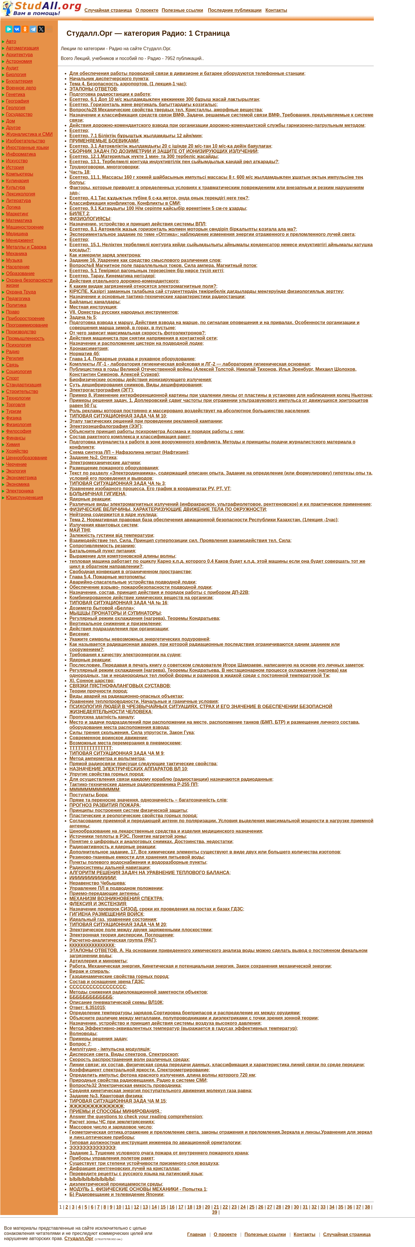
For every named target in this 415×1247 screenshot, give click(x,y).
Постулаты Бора (88, 794)
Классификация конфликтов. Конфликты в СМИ (124, 203)
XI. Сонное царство (91, 680)
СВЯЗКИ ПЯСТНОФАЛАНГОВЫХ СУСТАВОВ (119, 685)
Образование (20, 273)
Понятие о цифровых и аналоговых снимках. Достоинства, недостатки (150, 841)
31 (305, 1207)
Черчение (16, 464)
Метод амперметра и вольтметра (107, 758)
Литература (18, 200)
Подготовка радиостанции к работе (109, 94)
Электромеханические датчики (104, 462)
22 (225, 1207)
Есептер (78, 130)
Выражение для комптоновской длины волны (122, 556)
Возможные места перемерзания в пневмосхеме (125, 742)
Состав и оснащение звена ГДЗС (106, 981)
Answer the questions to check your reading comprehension (135, 1116)
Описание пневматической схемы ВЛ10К (115, 1002)
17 (180, 1207)
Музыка (14, 260)
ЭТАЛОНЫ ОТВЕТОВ (93, 88)
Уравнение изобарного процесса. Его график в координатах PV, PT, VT (149, 488)
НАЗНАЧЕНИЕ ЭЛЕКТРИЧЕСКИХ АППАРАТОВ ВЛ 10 (128, 768)
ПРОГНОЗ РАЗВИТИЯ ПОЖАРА (104, 805)
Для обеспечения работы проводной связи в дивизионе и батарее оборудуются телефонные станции (186, 73)
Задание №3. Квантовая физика (105, 1095)
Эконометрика (21, 477)
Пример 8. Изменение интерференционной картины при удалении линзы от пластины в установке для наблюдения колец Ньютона (220, 395)
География (17, 101)
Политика (16, 305)
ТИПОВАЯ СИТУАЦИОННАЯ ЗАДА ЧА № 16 (118, 602)
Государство (19, 114)
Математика (19, 220)
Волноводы (82, 1033)
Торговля (15, 404)
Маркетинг (17, 213)
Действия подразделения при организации (118, 628)
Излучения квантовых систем (103, 524)
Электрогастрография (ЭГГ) (101, 390)
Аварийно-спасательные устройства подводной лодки (132, 582)
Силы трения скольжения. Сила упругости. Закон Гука (131, 732)
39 (214, 1212)
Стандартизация (23, 384)
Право (13, 311)
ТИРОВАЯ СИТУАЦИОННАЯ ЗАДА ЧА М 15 (117, 1101)
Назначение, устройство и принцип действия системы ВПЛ (137, 223)
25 (252, 1207)
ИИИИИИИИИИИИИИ (92, 877)
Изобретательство (25, 140)
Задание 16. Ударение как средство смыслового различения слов (144, 260)
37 (358, 1207)
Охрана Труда (21, 291)
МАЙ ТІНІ (79, 530)
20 (207, 1207)
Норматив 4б (84, 353)
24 (243, 1207)
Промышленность (25, 338)
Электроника (20, 490)
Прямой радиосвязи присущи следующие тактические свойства (142, 763)
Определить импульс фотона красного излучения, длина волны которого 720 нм (162, 1075)
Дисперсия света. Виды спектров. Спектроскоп (123, 1054)
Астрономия (19, 61)
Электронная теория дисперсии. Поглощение (121, 934)
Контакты (276, 10)
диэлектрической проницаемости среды (115, 1184)
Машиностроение (25, 227)
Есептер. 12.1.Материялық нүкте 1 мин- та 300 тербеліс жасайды (143, 156)
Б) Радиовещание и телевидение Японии (116, 1194)
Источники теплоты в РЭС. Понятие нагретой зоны (127, 836)
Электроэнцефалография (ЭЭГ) (105, 426)
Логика (13, 207)
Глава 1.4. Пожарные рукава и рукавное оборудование (131, 358)
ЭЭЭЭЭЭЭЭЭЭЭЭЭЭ (92, 1147)
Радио (12, 351)
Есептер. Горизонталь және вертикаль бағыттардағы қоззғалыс (143, 104)
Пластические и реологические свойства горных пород (132, 815)
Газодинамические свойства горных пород (118, 976)
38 (367, 1207)
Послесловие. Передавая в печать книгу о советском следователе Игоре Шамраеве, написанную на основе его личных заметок (216, 665)
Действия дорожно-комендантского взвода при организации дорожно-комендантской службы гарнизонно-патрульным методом (216, 125)
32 (314, 1207)
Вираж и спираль (89, 971)
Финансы (15, 437)
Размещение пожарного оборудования (113, 467)
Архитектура (19, 54)
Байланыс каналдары (94, 301)
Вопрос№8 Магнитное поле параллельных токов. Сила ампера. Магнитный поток (162, 265)
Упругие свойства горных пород (106, 774)
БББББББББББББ (91, 997)
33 (323, 1207)
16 (172, 1207)
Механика (16, 253)
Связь (12, 364)
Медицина (17, 233)
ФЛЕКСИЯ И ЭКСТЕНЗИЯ (97, 903)
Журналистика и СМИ (29, 134)
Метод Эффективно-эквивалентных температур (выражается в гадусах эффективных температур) (183, 1028)
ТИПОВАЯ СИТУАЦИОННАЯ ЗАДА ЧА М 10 (117, 415)
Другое (13, 127)
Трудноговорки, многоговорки (104, 166)
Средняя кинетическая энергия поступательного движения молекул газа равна (160, 1090)
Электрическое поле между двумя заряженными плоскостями (140, 929)
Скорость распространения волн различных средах (129, 1059)
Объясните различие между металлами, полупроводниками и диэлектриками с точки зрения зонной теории (193, 1017)
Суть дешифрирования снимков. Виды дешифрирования (135, 384)
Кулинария (17, 180)
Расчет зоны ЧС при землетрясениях (111, 1121)
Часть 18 (79, 172)
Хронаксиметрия (88, 348)
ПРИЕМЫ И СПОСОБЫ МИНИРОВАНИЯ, (115, 1111)
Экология (16, 471)
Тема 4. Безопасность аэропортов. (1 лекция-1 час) (127, 83)
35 (340, 1207)
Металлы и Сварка (26, 246)
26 (261, 1207)
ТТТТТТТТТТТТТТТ (90, 748)
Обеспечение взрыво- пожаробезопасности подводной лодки (140, 587)
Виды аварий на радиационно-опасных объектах (126, 696)
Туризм (13, 411)
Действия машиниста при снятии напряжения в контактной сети (143, 338)
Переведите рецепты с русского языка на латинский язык (135, 1173)
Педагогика (18, 298)
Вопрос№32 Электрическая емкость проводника (125, 1085)
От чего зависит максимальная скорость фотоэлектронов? (137, 332)
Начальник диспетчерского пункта (108, 78)
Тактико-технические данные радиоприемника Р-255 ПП (133, 784)
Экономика (18, 484)
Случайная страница (108, 10)
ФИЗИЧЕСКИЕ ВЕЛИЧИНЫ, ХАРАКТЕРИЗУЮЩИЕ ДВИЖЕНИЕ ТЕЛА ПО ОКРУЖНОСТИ (167, 509)
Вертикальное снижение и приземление (115, 623)
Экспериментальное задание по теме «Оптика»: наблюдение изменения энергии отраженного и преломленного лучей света (212, 234)
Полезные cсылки (182, 10)
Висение (79, 633)
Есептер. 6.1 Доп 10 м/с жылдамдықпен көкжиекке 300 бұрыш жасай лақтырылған (164, 99)
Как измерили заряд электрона (104, 255)
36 (349, 1207)
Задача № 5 (82, 317)
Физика (14, 417)
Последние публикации (234, 10)
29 (287, 1207)
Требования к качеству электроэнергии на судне (124, 654)
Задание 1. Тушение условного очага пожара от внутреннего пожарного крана (158, 1152)
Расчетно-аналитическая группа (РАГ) (112, 940)
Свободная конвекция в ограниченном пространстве (130, 571)
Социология (19, 371)
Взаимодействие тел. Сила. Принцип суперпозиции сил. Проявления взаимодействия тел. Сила (179, 540)
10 (118, 1207)
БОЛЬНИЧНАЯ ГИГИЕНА (97, 493)
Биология (16, 74)
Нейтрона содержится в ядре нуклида (112, 514)
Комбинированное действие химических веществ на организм (141, 597)
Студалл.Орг (79, 1238)
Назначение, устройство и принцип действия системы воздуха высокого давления (164, 1023)
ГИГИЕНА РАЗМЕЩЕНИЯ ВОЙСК (106, 914)
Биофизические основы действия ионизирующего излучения (140, 379)
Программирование (27, 325)
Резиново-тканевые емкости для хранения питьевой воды (136, 857)
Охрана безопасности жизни (29, 283)
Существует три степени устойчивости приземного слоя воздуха (143, 1163)
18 (189, 1207)
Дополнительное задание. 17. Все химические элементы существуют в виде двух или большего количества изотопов (204, 851)
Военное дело (21, 87)
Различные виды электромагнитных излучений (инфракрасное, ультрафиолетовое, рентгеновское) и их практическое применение (220, 504)
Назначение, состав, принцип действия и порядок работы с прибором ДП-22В (158, 592)
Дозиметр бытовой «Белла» (101, 607)
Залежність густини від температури (111, 535)
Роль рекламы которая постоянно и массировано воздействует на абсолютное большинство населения (189, 410)
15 (163, 1207)
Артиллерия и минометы (97, 960)
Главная (196, 1234)
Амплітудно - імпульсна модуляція (109, 1049)
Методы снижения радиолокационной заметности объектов (138, 992)
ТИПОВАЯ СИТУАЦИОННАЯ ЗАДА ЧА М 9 (116, 753)
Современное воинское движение (108, 737)
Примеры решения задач (98, 1038)
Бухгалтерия (19, 81)
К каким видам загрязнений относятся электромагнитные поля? (142, 286)
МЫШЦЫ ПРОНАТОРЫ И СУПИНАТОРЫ (115, 613)
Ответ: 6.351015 (87, 1007)
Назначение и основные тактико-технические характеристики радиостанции (157, 296)
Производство (21, 331)
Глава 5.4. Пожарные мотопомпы (107, 576)
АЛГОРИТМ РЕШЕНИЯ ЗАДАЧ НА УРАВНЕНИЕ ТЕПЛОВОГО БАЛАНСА (149, 872)
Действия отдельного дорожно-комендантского (124, 281)
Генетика (15, 94)
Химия (13, 444)
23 (234, 1207)
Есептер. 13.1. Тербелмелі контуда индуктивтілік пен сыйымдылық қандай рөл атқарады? (173, 161)
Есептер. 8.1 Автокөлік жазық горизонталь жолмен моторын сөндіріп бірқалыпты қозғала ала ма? (182, 229)
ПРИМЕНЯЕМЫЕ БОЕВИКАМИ (103, 140)
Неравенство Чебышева (97, 883)
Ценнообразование (26, 457)
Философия (18, 431)
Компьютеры (19, 174)
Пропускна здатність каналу (101, 716)
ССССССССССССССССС (97, 986)
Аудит (12, 67)
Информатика (21, 154)
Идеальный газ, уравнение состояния (112, 919)
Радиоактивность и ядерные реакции (112, 846)
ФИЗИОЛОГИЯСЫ (89, 218)
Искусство (17, 160)
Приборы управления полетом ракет (111, 1158)
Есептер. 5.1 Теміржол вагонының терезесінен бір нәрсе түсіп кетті (146, 270)
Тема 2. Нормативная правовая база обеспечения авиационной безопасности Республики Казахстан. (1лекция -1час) (203, 519)
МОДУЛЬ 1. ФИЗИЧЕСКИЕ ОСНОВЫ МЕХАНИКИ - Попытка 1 (137, 1189)
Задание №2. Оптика (92, 457)
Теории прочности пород (98, 691)
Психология (18, 345)
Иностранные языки (27, 147)
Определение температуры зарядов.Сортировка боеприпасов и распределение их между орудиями (184, 1012)
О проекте (146, 10)
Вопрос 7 (79, 1043)
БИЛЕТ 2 (79, 213)
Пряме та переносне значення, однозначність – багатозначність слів (147, 800)
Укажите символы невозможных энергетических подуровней (139, 639)
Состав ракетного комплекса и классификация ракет (129, 436)
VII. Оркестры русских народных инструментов (123, 312)
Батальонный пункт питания (102, 550)
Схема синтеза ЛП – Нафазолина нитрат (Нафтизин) (128, 452)
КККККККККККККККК (91, 945)
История (15, 167)
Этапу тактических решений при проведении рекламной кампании (145, 421)
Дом (10, 121)
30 (296, 1207)
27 (269, 1207)
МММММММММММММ (94, 789)
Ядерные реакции (89, 498)
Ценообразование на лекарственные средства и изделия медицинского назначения (165, 831)
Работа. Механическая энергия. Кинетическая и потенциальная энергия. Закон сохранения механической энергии (200, 966)
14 (154, 1207)
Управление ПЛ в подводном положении (115, 888)
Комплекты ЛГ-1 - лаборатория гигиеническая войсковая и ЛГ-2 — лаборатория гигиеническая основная (189, 364)
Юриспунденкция (24, 497)
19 (198, 1207)
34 (331, 1207)
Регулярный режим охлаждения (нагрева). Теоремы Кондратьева (144, 618)
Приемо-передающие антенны (104, 893)
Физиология (18, 424)
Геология (15, 107)
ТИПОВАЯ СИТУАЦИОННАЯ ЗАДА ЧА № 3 (117, 483)
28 (278, 1207)
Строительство (22, 391)
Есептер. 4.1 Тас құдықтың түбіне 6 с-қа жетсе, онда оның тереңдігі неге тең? (158, 197)
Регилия (15, 358)
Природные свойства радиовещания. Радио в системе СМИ (137, 1080)
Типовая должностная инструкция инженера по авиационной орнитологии (154, 1142)
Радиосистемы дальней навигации (109, 867)
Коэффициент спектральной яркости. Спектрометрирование (139, 1069)
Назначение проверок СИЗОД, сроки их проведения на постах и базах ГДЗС (156, 908)
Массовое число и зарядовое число (110, 1126)
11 (127, 1207)
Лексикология (20, 193)
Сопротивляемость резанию (101, 545)
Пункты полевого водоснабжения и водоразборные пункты (137, 862)
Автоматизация (22, 48)
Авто (11, 41)
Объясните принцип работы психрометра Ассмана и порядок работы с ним (156, 431)
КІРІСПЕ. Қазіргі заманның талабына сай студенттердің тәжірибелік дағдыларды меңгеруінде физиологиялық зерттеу (206, 291)
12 (136, 1207)
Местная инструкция (92, 306)
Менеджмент (20, 240)
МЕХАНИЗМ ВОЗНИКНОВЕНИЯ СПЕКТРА (115, 898)
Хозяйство (17, 451)
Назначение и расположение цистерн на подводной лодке (135, 343)
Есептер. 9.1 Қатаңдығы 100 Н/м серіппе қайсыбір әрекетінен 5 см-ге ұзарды (157, 208)
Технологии (18, 398)
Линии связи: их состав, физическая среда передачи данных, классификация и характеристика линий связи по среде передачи (216, 1064)
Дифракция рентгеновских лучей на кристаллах (124, 1168)
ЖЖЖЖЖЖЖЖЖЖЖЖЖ (96, 1106)
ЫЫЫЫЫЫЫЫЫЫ (92, 1178)
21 (216, 1207)
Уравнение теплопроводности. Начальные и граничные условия (143, 701)
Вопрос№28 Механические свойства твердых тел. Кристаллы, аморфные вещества (165, 109)
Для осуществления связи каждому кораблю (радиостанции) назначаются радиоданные (170, 779)
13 (145, 1207)
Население (18, 266)
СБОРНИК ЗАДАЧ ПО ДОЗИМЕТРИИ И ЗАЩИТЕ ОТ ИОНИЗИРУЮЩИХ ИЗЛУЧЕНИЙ (163, 151)
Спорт (12, 378)
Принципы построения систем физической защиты (128, 810)
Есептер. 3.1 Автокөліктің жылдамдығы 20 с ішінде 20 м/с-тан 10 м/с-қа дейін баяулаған (170, 146)
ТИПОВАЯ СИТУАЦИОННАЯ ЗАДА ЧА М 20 (117, 924)
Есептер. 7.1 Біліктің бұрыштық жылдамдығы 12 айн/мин (135, 135)
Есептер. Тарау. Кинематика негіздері (111, 275)
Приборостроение (25, 318)
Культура (15, 187)
